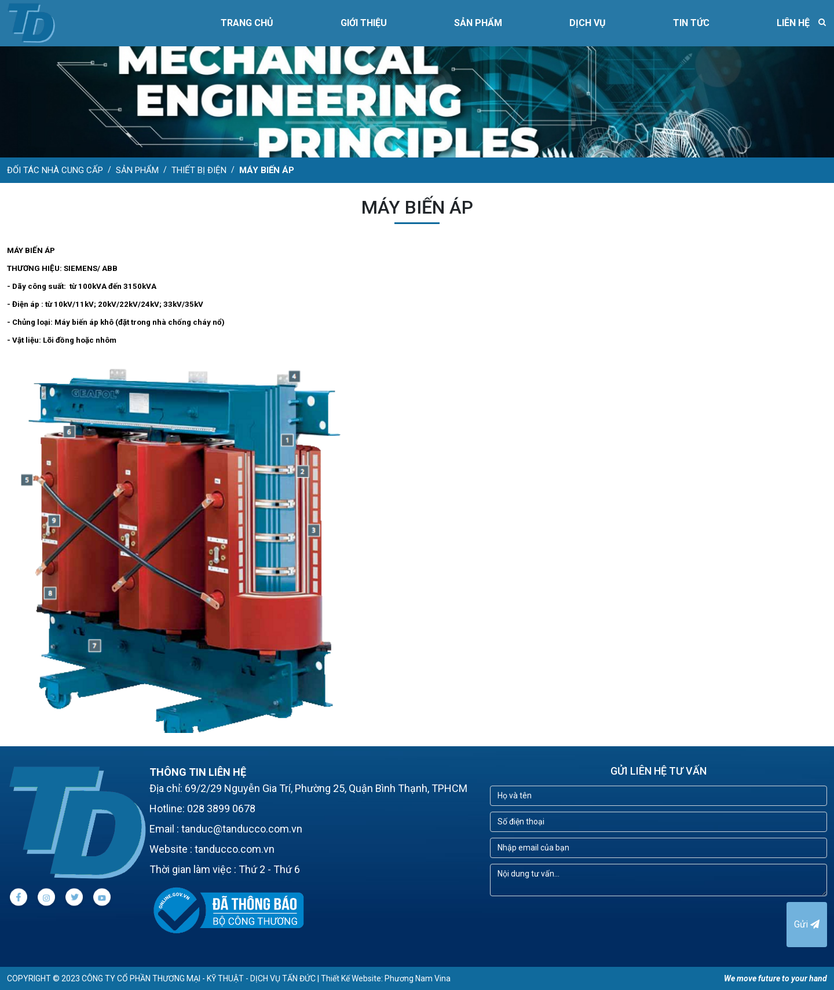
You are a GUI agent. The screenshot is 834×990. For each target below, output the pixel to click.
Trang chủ (247, 22)
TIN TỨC (691, 22)
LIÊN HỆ (793, 22)
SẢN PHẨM (478, 22)
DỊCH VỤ (587, 22)
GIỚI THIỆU (364, 22)
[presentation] (578, 924)
